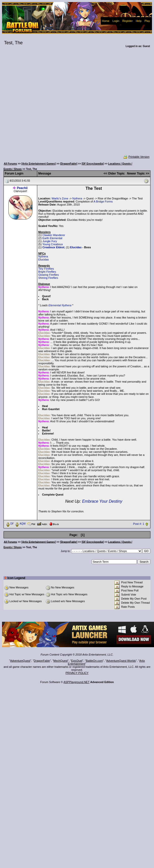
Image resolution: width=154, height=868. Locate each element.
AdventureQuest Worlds (121, 660)
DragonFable (42, 660)
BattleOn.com (94, 660)
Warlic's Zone (59, 198)
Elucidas (76, 247)
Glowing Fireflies (48, 274)
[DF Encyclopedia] (93, 163)
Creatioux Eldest (53, 247)
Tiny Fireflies (46, 268)
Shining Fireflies (48, 277)
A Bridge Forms (103, 201)
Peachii (22, 188)
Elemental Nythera (59, 305)
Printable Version (136, 156)
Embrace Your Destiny (102, 501)
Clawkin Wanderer (53, 235)
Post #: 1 (138, 523)
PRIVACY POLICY (77, 672)
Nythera (77, 198)
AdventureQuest (20, 660)
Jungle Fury (49, 241)
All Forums (10, 163)
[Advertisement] (49, 104)
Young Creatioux (52, 244)
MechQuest (60, 660)
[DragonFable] (68, 163)
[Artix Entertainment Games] (38, 163)
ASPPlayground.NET (77, 682)
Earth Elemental (52, 238)
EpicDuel (76, 660)
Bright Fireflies (47, 271)
